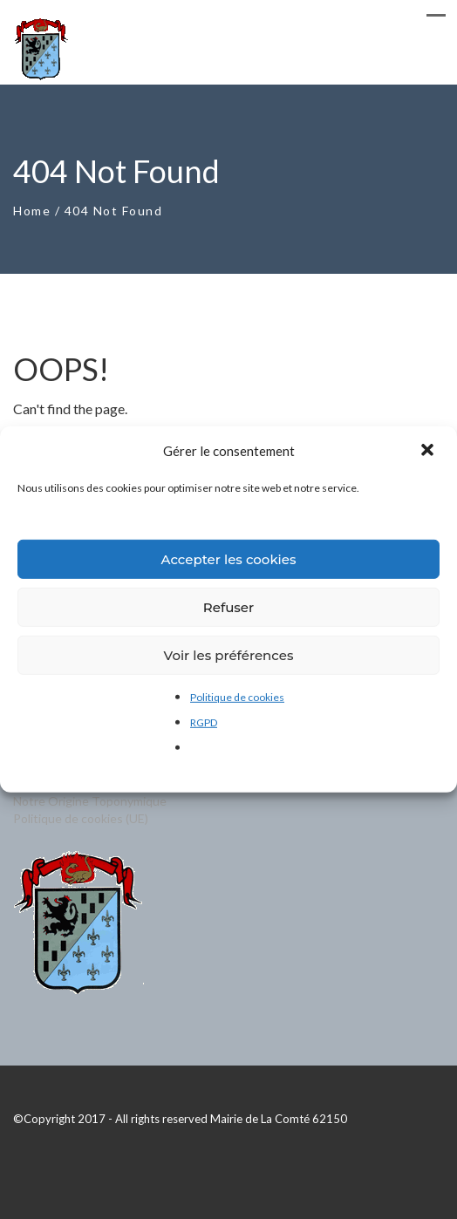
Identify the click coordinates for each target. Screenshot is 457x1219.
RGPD (203, 722)
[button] (429, 450)
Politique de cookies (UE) (80, 818)
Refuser (228, 606)
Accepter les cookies (228, 558)
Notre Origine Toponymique (90, 800)
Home (32, 210)
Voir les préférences (229, 654)
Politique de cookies (237, 697)
